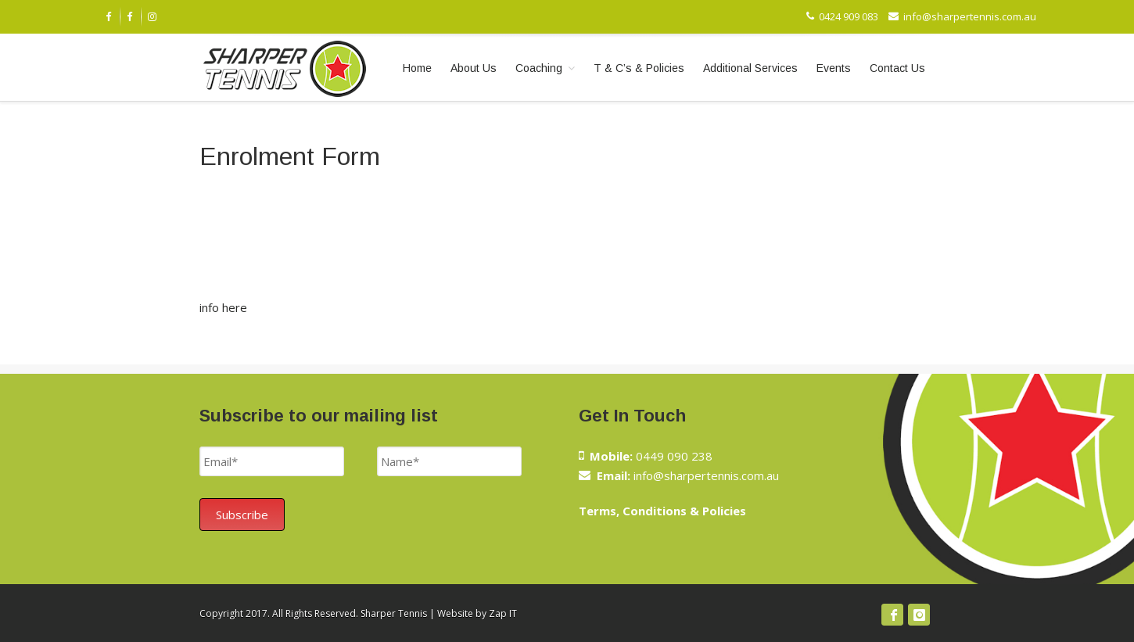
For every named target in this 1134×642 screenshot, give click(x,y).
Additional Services (750, 68)
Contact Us (897, 68)
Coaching (538, 68)
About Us (473, 68)
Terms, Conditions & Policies (662, 510)
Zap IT (503, 613)
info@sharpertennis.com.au (962, 16)
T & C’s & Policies (639, 68)
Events (833, 68)
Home (417, 68)
